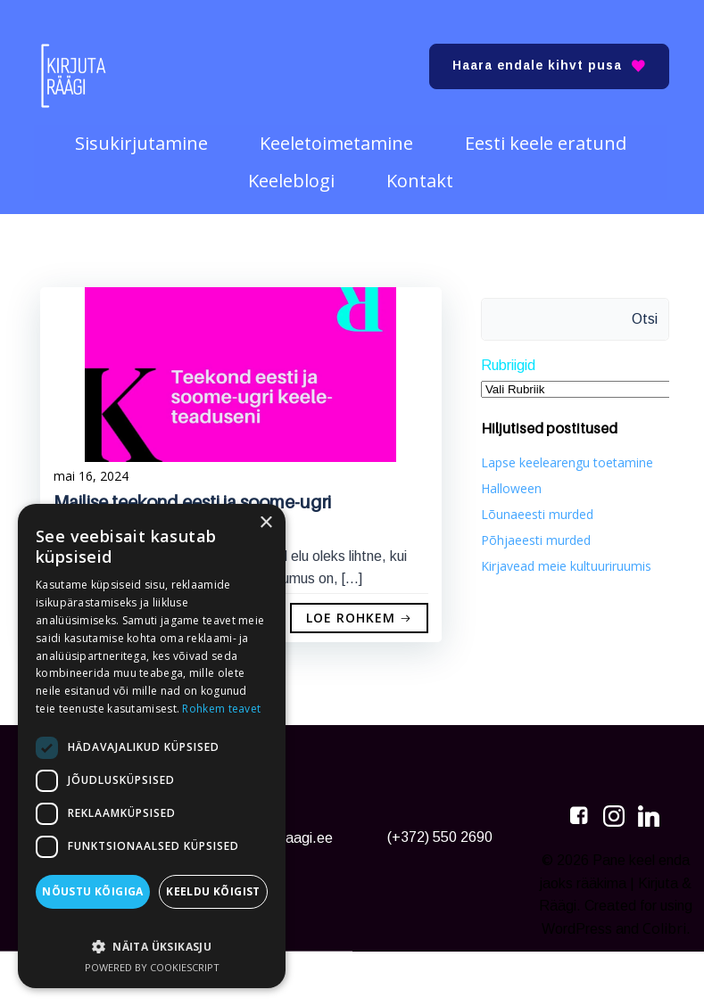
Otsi (649, 315)
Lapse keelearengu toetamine (563, 457)
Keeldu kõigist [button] (213, 891)
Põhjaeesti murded (532, 535)
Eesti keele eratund (547, 134)
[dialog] (152, 746)
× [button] (265, 523)
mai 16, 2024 (91, 475)
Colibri (613, 980)
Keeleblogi (293, 172)
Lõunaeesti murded (533, 509)
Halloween (507, 483)
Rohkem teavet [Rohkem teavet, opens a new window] (221, 708)
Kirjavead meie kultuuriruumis (562, 561)
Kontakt (421, 172)
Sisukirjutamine (143, 134)
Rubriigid (504, 361)
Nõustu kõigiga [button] (93, 891)
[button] (152, 937)
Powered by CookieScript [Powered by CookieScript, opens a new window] (152, 967)
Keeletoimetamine (338, 134)
